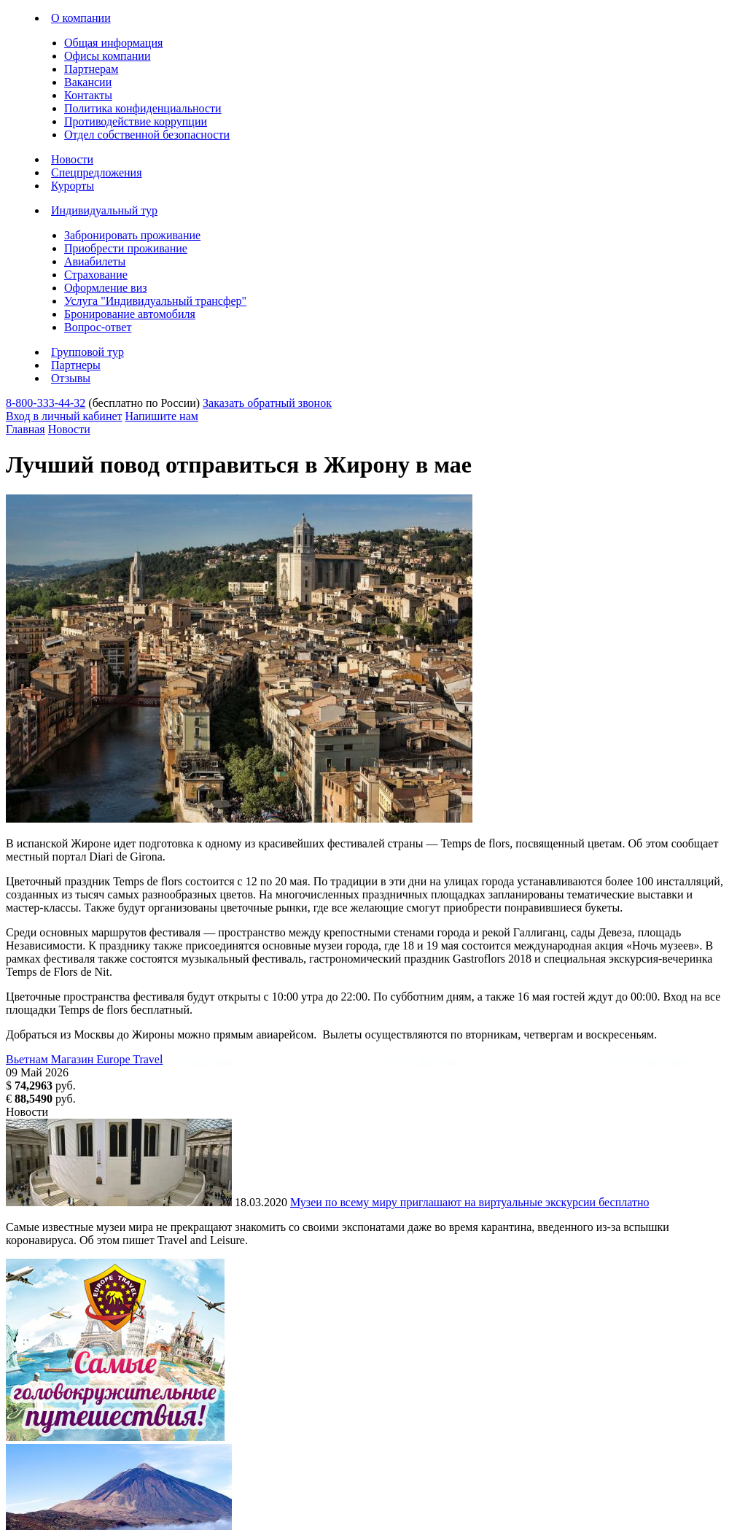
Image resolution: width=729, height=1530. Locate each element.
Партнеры (76, 365)
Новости (72, 159)
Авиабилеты (94, 261)
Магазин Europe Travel (107, 1059)
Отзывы (70, 378)
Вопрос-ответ (97, 327)
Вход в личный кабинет (64, 416)
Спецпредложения (96, 172)
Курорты (72, 185)
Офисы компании (107, 56)
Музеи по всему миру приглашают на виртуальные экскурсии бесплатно (469, 1202)
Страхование (96, 274)
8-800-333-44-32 (45, 403)
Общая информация (113, 42)
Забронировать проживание (132, 235)
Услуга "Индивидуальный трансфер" (155, 301)
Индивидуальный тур (104, 210)
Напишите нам (161, 416)
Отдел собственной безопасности (147, 134)
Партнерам (91, 69)
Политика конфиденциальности (143, 108)
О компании (81, 18)
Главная (25, 429)
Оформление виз (105, 287)
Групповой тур (87, 352)
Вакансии (88, 82)
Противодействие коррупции (135, 121)
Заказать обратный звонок (267, 403)
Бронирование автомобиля (129, 314)
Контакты (88, 95)
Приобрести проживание (125, 248)
